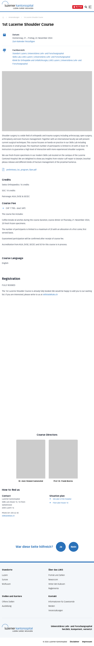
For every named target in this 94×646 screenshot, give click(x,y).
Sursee (5, 579)
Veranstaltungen (14, 17)
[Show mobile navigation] (90, 7)
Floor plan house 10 (60, 503)
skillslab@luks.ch (8, 516)
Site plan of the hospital (62, 499)
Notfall (77, 7)
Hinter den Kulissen (56, 584)
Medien (51, 606)
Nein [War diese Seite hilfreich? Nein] (73, 546)
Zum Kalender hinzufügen (23, 42)
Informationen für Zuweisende (61, 602)
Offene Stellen (8, 602)
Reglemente (53, 588)
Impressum (87, 642)
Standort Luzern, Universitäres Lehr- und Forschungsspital (38, 54)
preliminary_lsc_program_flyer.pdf (19, 169)
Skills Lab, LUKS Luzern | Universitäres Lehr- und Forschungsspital (41, 57)
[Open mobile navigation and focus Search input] (86, 7)
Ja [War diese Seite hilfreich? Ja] (61, 546)
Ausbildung (6, 606)
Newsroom (53, 579)
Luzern (5, 575)
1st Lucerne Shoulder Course (33, 17)
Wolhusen (6, 584)
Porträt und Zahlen (56, 575)
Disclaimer (74, 642)
